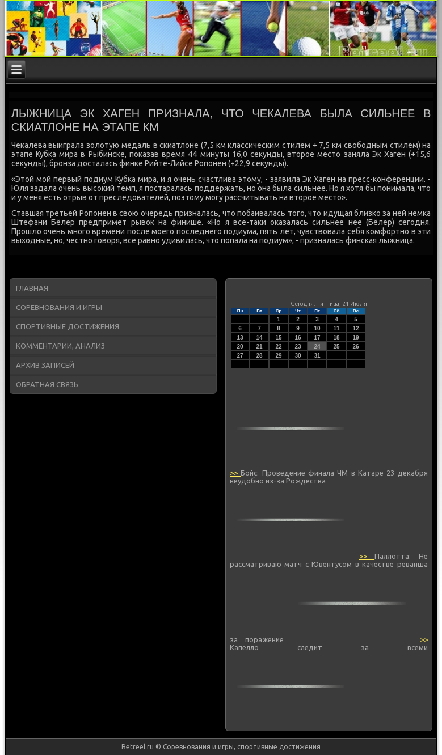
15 (279, 337)
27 (240, 356)
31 (317, 356)
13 (240, 337)
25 (337, 346)
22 (279, 346)
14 (259, 337)
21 (259, 346)
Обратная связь (47, 384)
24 (317, 346)
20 (240, 346)
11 (337, 328)
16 (298, 337)
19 (356, 337)
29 (279, 356)
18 (337, 337)
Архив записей (45, 365)
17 (317, 337)
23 (298, 346)
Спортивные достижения (67, 326)
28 (259, 356)
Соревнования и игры (59, 307)
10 (317, 328)
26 (356, 346)
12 (356, 328)
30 (298, 356)
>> (235, 473)
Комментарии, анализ (60, 346)
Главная (32, 288)
